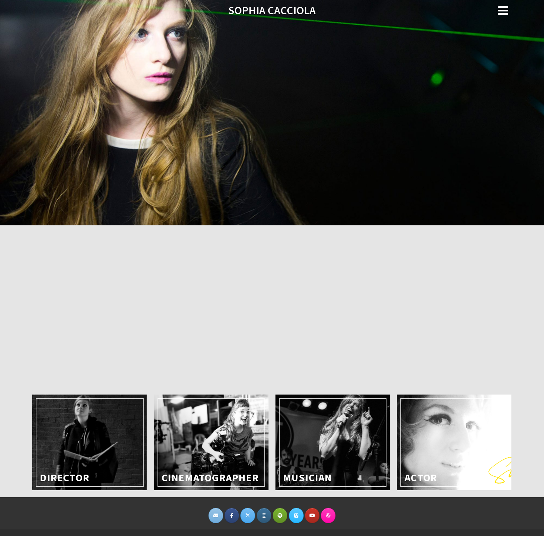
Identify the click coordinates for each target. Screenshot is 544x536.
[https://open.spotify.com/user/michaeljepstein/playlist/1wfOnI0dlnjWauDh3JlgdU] (280, 515)
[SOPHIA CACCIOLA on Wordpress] (328, 515)
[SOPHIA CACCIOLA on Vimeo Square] (296, 515)
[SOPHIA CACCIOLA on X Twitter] (247, 515)
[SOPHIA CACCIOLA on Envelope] (216, 515)
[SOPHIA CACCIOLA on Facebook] (231, 515)
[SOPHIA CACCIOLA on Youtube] (312, 515)
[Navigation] (503, 10)
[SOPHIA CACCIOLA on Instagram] (264, 515)
